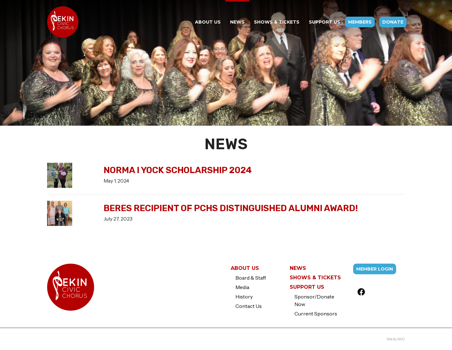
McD (401, 339)
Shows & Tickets (315, 278)
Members (360, 22)
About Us (245, 268)
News (298, 268)
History (244, 296)
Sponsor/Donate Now (314, 300)
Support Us (307, 287)
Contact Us (248, 306)
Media (242, 287)
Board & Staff (250, 278)
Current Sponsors (315, 313)
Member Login (374, 269)
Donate (392, 22)
